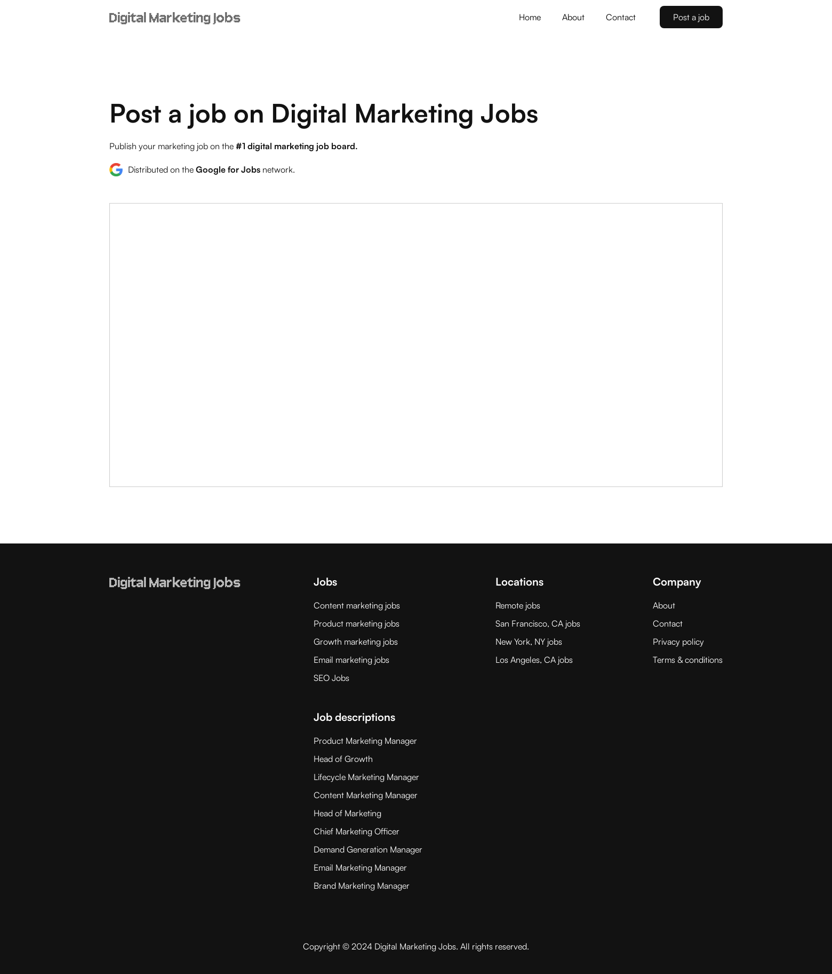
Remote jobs (517, 605)
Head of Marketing (347, 813)
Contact (621, 17)
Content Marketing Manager (366, 795)
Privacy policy (678, 641)
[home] (175, 11)
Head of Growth (343, 758)
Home (530, 17)
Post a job (691, 17)
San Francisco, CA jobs (537, 623)
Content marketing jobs (357, 605)
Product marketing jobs (356, 623)
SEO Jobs (331, 677)
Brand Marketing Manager (362, 885)
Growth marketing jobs (356, 641)
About (573, 17)
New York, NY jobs (528, 641)
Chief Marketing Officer (356, 831)
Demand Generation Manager (368, 849)
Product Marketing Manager (365, 740)
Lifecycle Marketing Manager (366, 777)
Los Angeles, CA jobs (534, 659)
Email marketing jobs (351, 659)
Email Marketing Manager (360, 867)
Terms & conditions (688, 659)
